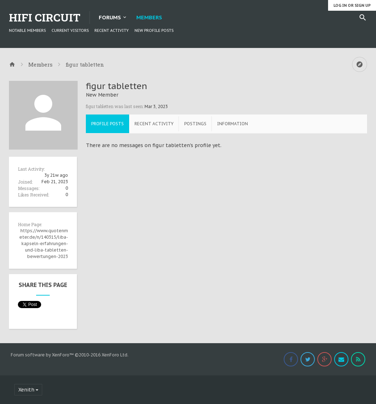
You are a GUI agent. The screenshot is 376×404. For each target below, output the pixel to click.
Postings (195, 123)
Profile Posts (107, 123)
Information (232, 123)
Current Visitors (70, 30)
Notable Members (27, 30)
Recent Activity (111, 30)
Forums (110, 17)
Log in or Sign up (352, 5)
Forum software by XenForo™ (69, 354)
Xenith (26, 389)
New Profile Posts (154, 30)
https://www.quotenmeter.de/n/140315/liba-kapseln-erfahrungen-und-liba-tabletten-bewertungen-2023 (43, 243)
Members (149, 17)
